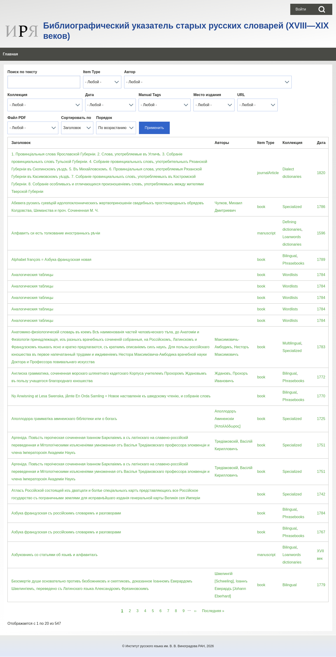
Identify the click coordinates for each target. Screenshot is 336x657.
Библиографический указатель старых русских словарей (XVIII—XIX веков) (186, 31)
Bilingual (290, 256)
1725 (321, 419)
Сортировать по (76, 118)
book (261, 207)
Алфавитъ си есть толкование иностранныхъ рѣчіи (55, 233)
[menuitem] (300, 9)
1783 (321, 347)
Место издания (207, 95)
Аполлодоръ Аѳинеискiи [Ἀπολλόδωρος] (228, 418)
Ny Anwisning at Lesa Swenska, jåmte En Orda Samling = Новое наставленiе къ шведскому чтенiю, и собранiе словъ (110, 396)
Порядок (104, 118)
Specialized (292, 207)
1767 (321, 532)
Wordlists (290, 275)
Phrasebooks (293, 263)
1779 (321, 585)
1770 (321, 396)
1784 (321, 275)
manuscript (266, 233)
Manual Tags (150, 95)
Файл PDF (16, 118)
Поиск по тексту (22, 72)
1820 (321, 173)
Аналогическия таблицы (32, 275)
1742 (321, 494)
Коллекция (17, 95)
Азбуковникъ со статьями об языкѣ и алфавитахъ (54, 555)
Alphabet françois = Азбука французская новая (51, 260)
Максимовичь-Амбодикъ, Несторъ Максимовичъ (232, 346)
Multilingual (292, 343)
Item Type (91, 72)
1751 (321, 445)
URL (241, 95)
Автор (129, 72)
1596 (321, 233)
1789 (321, 260)
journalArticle (268, 173)
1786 (321, 207)
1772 (321, 377)
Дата (89, 95)
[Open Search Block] (321, 9)
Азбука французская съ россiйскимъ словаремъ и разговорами (66, 513)
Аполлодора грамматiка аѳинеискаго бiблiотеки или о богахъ (64, 419)
